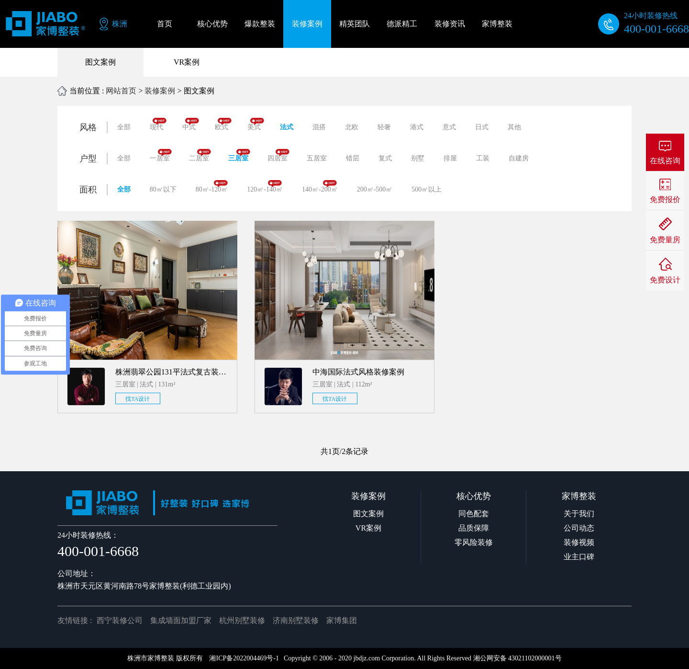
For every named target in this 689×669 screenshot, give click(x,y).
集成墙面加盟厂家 (180, 620)
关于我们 (579, 514)
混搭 (319, 127)
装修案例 (159, 91)
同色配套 (473, 514)
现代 (158, 124)
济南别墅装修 (296, 620)
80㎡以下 (163, 189)
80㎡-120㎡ (212, 186)
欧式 (223, 124)
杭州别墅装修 (242, 620)
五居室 (317, 158)
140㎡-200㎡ (320, 186)
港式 (416, 127)
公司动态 (579, 528)
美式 (255, 124)
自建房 (519, 158)
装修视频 (579, 542)
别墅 (417, 158)
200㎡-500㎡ (375, 189)
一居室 (161, 155)
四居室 (278, 155)
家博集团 (341, 620)
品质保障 (473, 528)
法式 (286, 127)
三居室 (239, 155)
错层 (352, 158)
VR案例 (187, 62)
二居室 (200, 155)
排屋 (450, 158)
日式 (482, 127)
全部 (124, 127)
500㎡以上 (426, 189)
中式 (190, 124)
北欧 (351, 127)
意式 (449, 127)
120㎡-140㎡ (265, 186)
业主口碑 (579, 557)
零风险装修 (474, 542)
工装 (482, 158)
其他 (514, 127)
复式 (385, 158)
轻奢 (384, 127)
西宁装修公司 (120, 620)
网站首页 (121, 91)
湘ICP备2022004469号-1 (243, 658)
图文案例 (100, 62)
